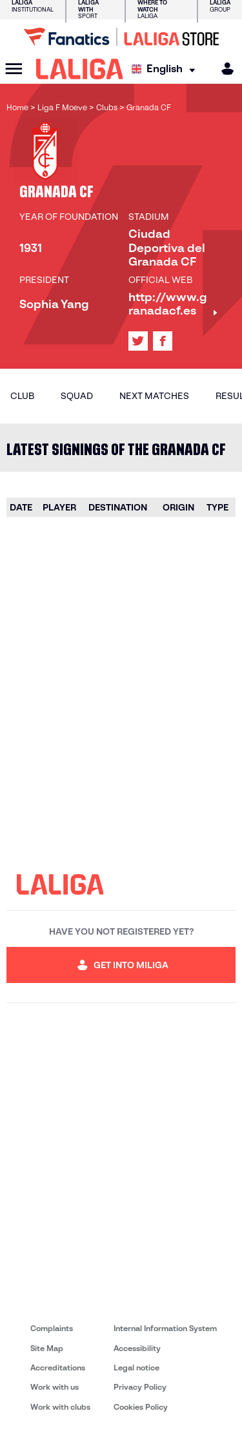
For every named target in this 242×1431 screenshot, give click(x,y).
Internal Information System (165, 1328)
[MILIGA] (223, 69)
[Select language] (166, 69)
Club (22, 396)
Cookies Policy (141, 1407)
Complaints (51, 1328)
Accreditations (57, 1367)
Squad (77, 396)
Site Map (46, 1348)
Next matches (154, 396)
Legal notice (136, 1367)
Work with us (54, 1387)
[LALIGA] (79, 69)
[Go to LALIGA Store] (121, 37)
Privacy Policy (140, 1387)
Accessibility (137, 1348)
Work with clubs (60, 1407)
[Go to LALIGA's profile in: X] (138, 341)
